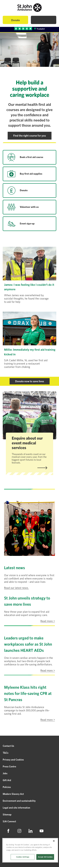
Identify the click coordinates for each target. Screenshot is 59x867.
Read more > (47, 621)
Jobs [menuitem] (5, 773)
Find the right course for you (29, 135)
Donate (15, 20)
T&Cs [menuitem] (5, 752)
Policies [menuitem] (7, 787)
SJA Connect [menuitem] (9, 821)
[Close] (54, 841)
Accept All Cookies (45, 857)
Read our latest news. (16, 587)
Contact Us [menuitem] (8, 745)
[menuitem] (8, 831)
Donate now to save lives (29, 381)
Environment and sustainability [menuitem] (19, 800)
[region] (30, 850)
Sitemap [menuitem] (7, 814)
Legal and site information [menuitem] (16, 807)
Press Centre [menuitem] (9, 766)
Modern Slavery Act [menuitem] (13, 793)
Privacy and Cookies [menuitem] (13, 759)
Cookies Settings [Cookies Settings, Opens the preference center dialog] (22, 857)
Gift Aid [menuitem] (7, 780)
